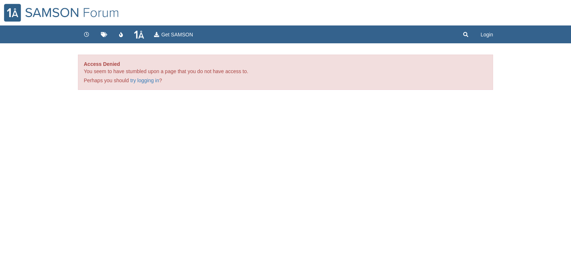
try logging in (144, 80)
